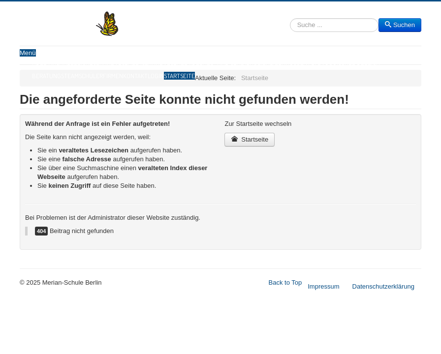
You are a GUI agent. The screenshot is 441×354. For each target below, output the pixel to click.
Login (156, 76)
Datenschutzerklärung (383, 286)
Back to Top (285, 282)
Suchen (400, 25)
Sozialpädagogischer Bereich (336, 66)
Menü (28, 53)
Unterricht (76, 66)
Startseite (179, 76)
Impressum (323, 286)
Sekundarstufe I (117, 66)
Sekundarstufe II (167, 66)
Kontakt (135, 76)
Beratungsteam (55, 76)
